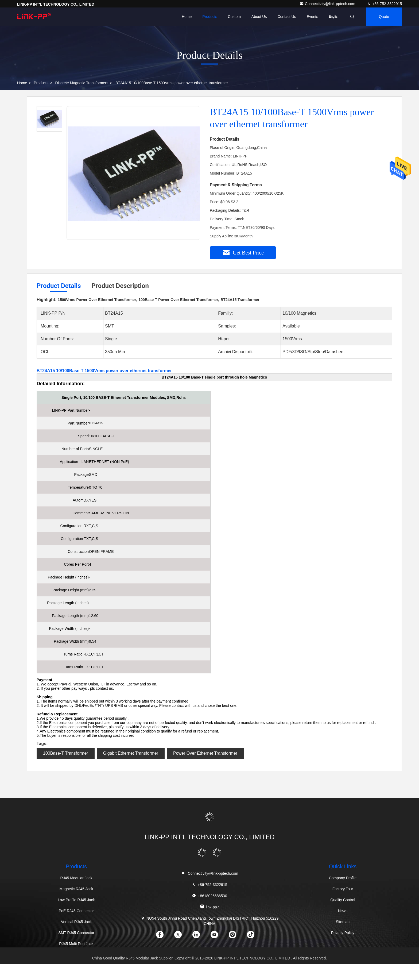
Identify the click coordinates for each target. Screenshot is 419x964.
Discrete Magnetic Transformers (81, 83)
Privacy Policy (342, 933)
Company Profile (343, 878)
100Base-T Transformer (65, 753)
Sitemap (343, 922)
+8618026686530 (209, 895)
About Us (259, 16)
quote (384, 16)
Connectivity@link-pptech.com (328, 4)
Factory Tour (342, 889)
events (312, 16)
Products (209, 16)
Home (187, 16)
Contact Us (286, 16)
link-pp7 (209, 906)
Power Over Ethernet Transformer (205, 753)
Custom (234, 16)
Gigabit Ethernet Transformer (130, 753)
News (342, 911)
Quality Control (342, 900)
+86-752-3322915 (384, 4)
